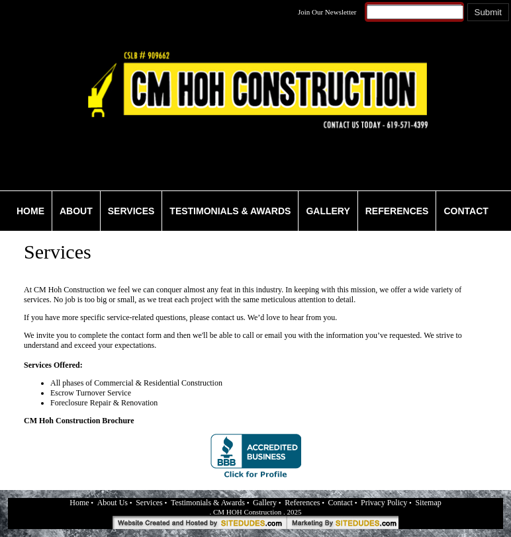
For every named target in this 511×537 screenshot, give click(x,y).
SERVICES (131, 211)
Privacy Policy (384, 502)
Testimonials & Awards (208, 502)
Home (79, 502)
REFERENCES (397, 211)
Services (149, 502)
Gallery (265, 502)
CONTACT (465, 211)
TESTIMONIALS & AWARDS (230, 211)
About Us (112, 502)
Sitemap (428, 502)
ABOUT (76, 211)
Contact (340, 502)
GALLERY (327, 211)
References (302, 502)
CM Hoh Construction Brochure (79, 420)
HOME (30, 211)
